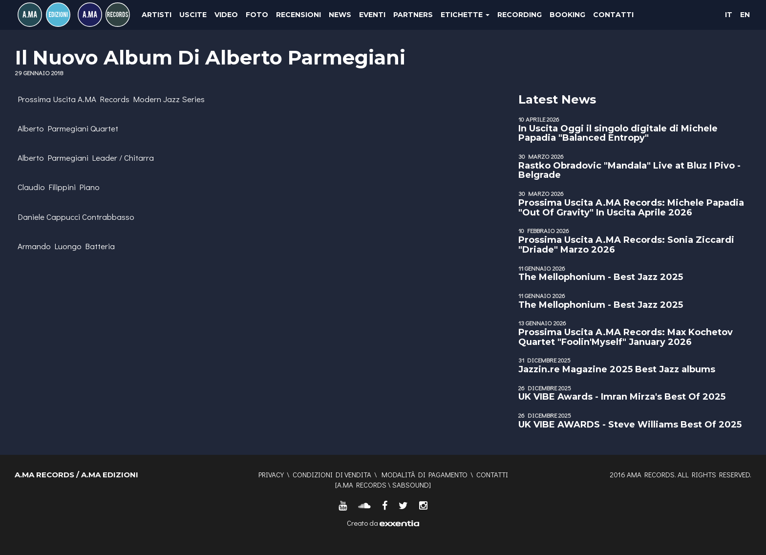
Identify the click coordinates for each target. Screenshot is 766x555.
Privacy (271, 474)
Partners (413, 14)
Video (226, 14)
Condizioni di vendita (332, 474)
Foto (257, 14)
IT (728, 14)
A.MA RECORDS (361, 485)
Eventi (372, 14)
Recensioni (298, 14)
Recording (519, 14)
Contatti (613, 14)
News (340, 14)
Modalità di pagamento (425, 474)
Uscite (193, 14)
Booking (567, 14)
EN (745, 14)
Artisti (156, 14)
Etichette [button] (465, 14)
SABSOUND (410, 485)
